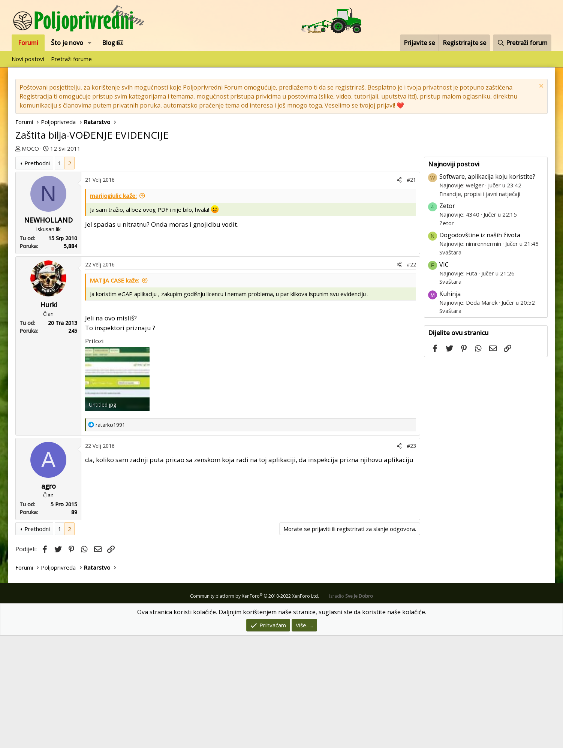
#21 (411, 292)
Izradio (351, 708)
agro (48, 598)
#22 (411, 376)
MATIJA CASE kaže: (114, 392)
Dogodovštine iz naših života (479, 347)
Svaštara (450, 364)
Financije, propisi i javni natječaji (479, 306)
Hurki (48, 417)
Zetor (447, 318)
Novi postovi (28, 59)
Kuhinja (450, 406)
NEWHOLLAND (48, 332)
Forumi (28, 43)
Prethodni (37, 275)
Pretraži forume (71, 59)
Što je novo (67, 43)
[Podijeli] (399, 292)
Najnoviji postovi (453, 276)
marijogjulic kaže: (113, 308)
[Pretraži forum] (522, 42)
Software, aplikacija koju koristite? (487, 289)
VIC (444, 377)
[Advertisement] (281, 209)
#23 (411, 558)
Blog (112, 43)
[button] (90, 42)
